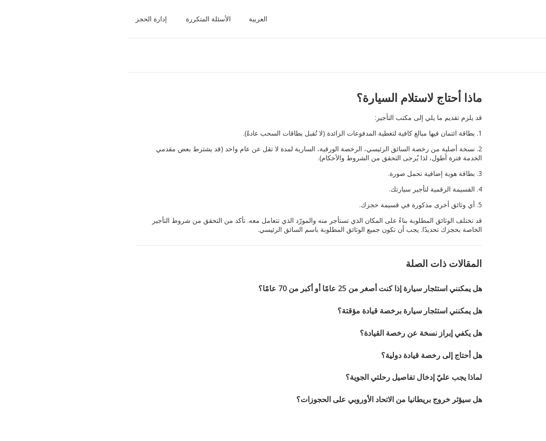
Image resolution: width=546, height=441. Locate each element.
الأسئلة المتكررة (89, 18)
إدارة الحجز (32, 18)
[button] (137, 18)
